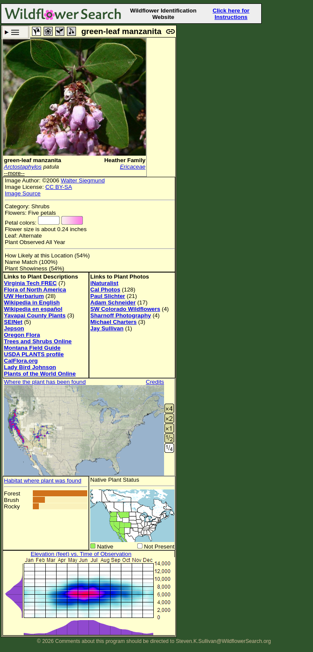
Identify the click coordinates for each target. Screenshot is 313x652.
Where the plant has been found (45, 382)
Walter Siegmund (83, 180)
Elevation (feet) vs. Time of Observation (81, 554)
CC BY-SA (58, 187)
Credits (155, 382)
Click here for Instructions (231, 13)
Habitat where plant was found (42, 480)
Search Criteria (15, 32)
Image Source (23, 193)
